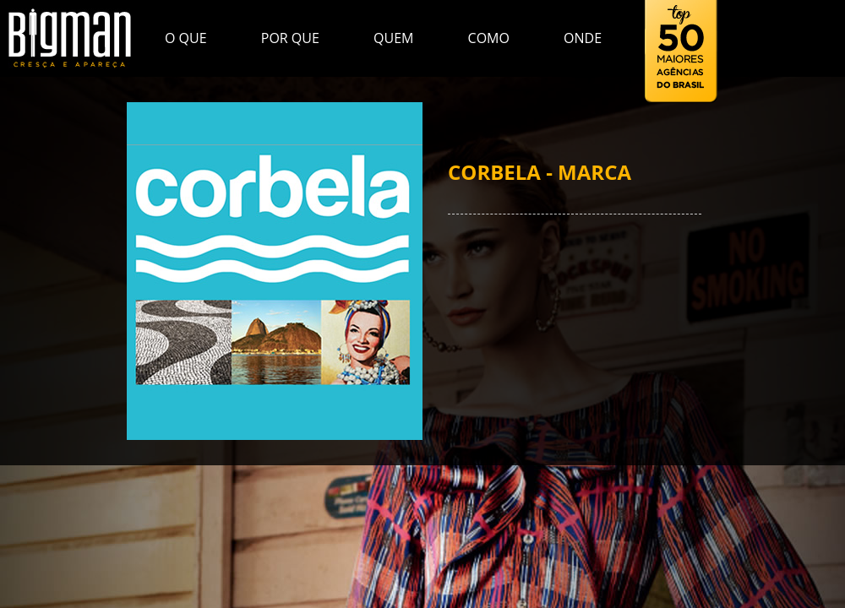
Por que (290, 38)
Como (489, 38)
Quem (393, 38)
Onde (583, 38)
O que (186, 38)
